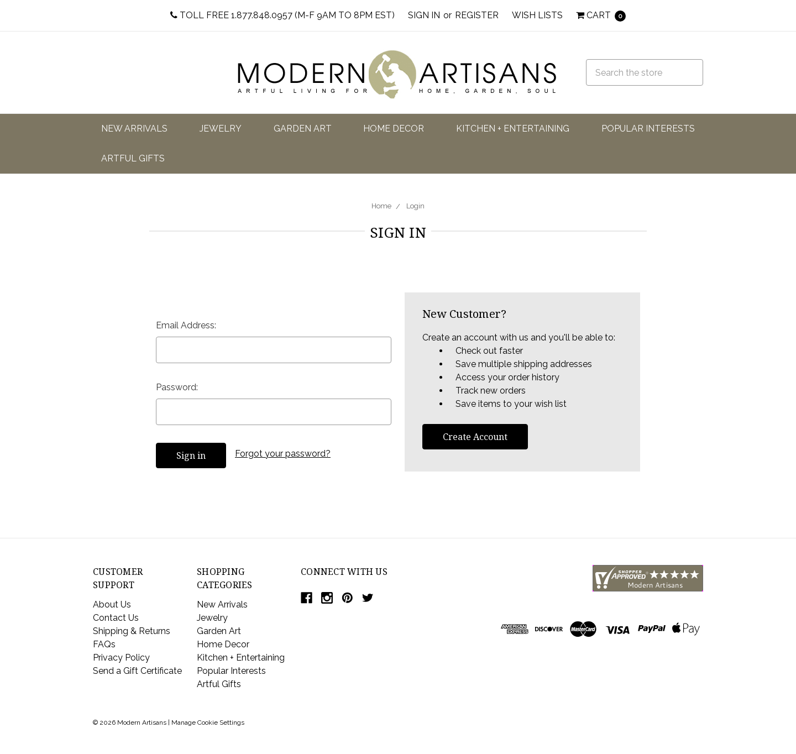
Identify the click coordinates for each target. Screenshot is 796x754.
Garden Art (303, 128)
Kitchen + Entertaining (512, 128)
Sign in (424, 15)
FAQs (104, 644)
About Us (112, 604)
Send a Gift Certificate (137, 671)
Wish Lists (537, 15)
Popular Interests (648, 128)
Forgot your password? (283, 453)
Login (415, 206)
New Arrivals (134, 128)
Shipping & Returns (131, 631)
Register (477, 15)
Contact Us (116, 617)
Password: (177, 387)
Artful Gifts (133, 158)
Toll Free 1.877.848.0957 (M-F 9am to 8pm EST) (282, 15)
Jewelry (221, 128)
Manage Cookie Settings (207, 722)
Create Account (475, 437)
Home (381, 206)
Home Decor (393, 128)
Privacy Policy (121, 657)
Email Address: (186, 325)
